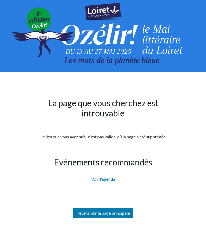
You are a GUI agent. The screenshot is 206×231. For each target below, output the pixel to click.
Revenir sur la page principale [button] (103, 212)
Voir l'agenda (103, 178)
